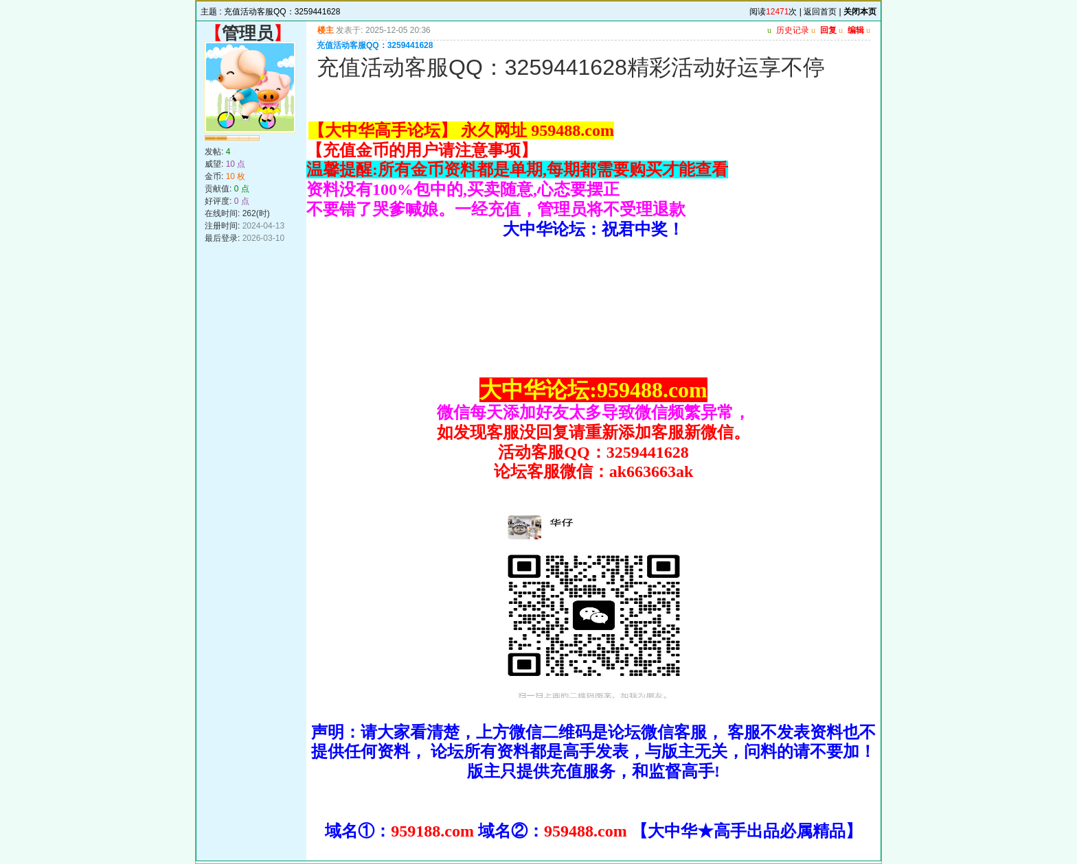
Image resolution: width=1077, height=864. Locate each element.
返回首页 (820, 11)
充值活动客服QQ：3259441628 (282, 11)
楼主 (325, 30)
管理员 (247, 33)
